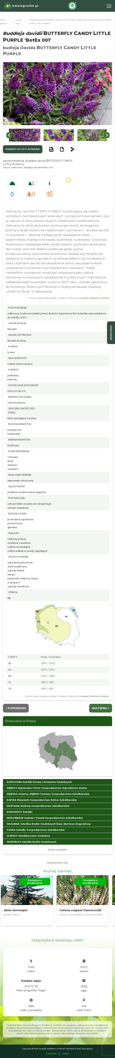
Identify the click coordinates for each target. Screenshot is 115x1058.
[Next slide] (107, 135)
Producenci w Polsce (20, 721)
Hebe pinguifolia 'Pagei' (31, 990)
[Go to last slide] (9, 135)
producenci (111, 332)
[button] (24, 135)
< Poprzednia (16, 708)
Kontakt (51, 1054)
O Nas (65, 1054)
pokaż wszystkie (57, 849)
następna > (100, 708)
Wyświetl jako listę (57, 862)
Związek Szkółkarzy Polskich (94, 298)
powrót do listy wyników (23, 149)
